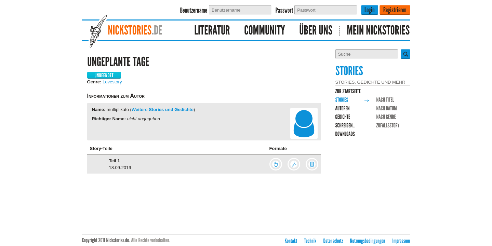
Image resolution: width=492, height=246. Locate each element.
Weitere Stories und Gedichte (163, 109)
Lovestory (112, 81)
